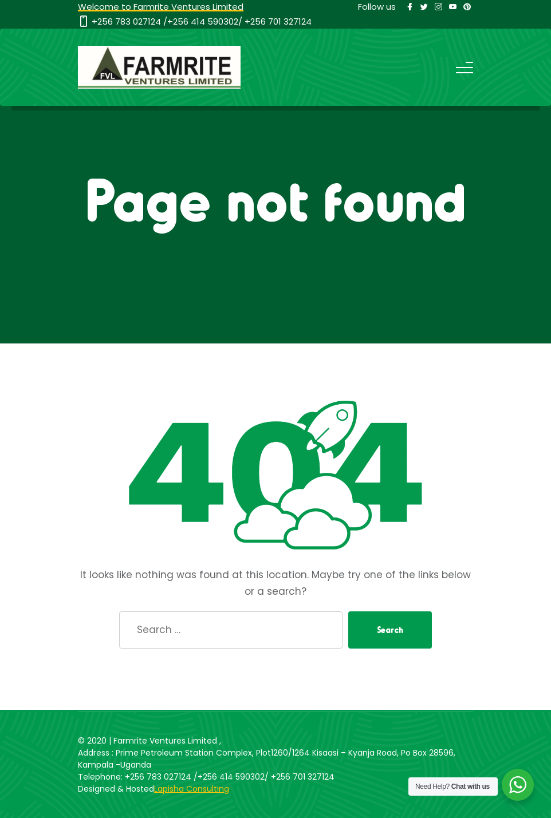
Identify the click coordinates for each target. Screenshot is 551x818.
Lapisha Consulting (191, 789)
